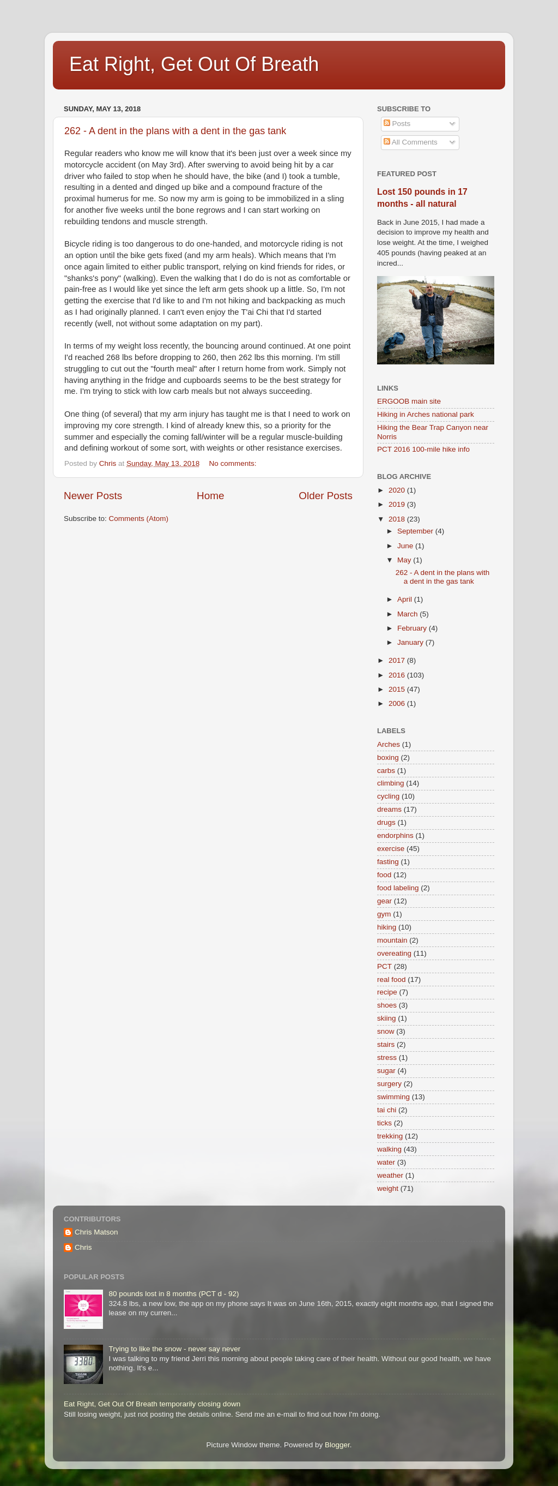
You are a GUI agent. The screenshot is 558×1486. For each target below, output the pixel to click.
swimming (393, 1097)
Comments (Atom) (139, 518)
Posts (397, 123)
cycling (388, 796)
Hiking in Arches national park (425, 414)
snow (386, 1031)
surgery (389, 1084)
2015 (398, 689)
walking (389, 1149)
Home (210, 495)
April (405, 599)
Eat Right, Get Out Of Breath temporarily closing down (152, 1404)
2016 (398, 675)
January (411, 642)
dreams (389, 809)
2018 (398, 519)
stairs (386, 1044)
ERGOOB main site (409, 401)
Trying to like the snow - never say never (174, 1349)
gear (384, 901)
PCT (384, 966)
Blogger (337, 1445)
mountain (392, 940)
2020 (398, 490)
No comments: (233, 463)
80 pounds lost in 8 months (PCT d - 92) (173, 1294)
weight (387, 1188)
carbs (386, 770)
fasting (388, 862)
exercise (390, 848)
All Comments (411, 142)
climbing (390, 783)
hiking (386, 927)
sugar (386, 1070)
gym (384, 914)
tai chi (386, 1110)
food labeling (398, 888)
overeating (394, 953)
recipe (387, 992)
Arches (388, 744)
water (386, 1162)
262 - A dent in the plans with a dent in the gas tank (175, 130)
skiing (386, 1018)
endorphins (395, 835)
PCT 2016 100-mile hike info (423, 449)
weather (390, 1175)
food (384, 875)
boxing (388, 757)
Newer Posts (93, 495)
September (416, 531)
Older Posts (326, 495)
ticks (384, 1123)
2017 (398, 660)
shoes (387, 1005)
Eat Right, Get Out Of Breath (194, 64)
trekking (390, 1136)
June (406, 546)
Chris (83, 1247)
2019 (398, 504)
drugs (386, 822)
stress (387, 1057)
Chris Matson (96, 1232)
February (413, 628)
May (405, 560)
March (408, 614)
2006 (398, 703)
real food (391, 979)
